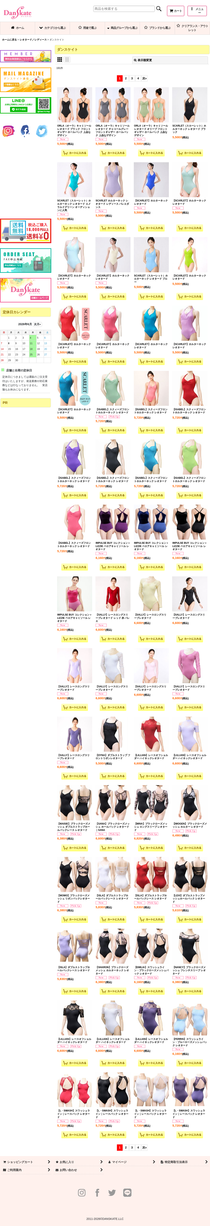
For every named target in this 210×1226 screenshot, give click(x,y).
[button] (197, 11)
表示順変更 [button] (143, 60)
